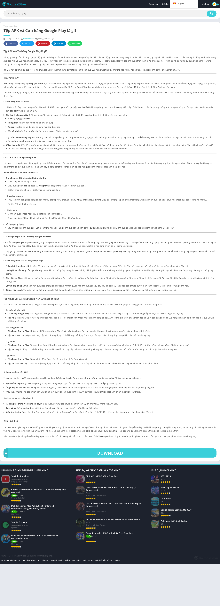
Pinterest (42, 43)
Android (205, 4)
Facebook (10, 43)
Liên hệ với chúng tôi (30, 602)
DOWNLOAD (63, 453)
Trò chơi (165, 4)
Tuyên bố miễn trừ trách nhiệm (107, 602)
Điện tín (58, 43)
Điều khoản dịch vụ (67, 602)
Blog (15, 26)
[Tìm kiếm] (110, 14)
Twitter (25, 43)
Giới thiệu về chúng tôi (10, 602)
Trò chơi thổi (28, 38)
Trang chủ (153, 4)
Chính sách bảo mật (49, 602)
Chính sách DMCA (84, 602)
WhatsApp (74, 43)
